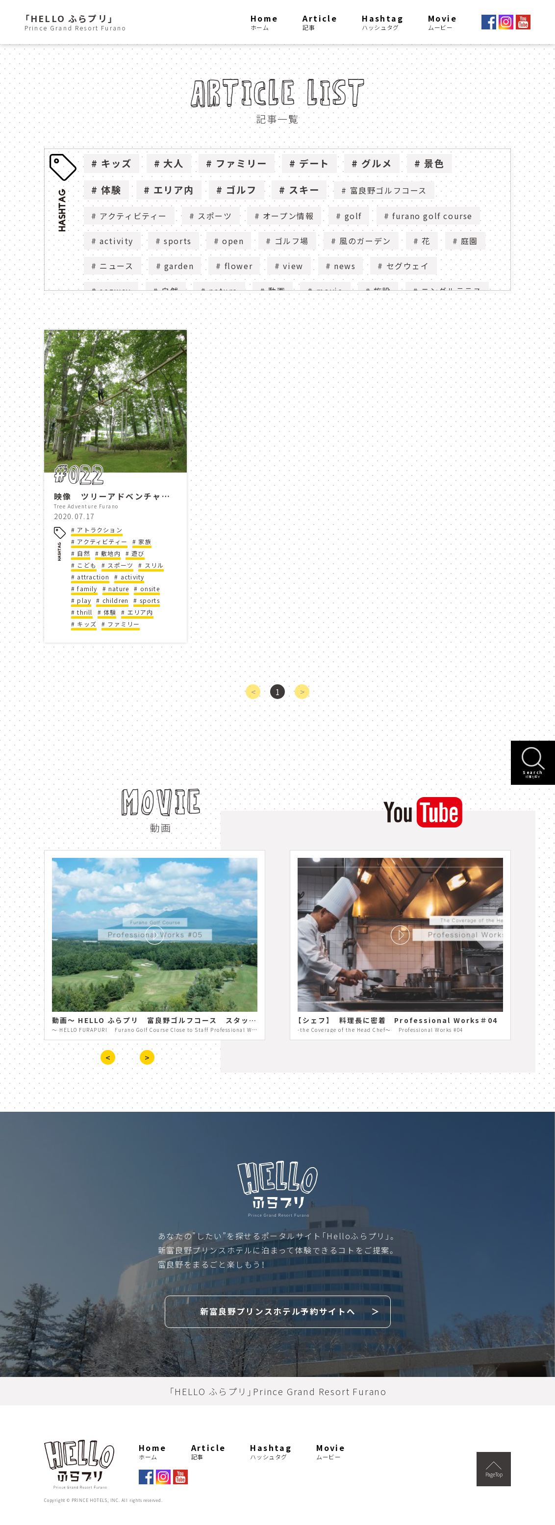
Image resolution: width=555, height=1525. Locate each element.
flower (239, 266)
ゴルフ (241, 190)
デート (314, 163)
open (233, 241)
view (293, 266)
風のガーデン (365, 241)
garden (179, 266)
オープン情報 (288, 216)
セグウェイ (407, 266)
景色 (434, 163)
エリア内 (174, 190)
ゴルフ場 (292, 241)
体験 (111, 190)
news (344, 266)
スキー (304, 190)
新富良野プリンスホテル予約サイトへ (278, 1310)
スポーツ (215, 216)
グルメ (376, 163)
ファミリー (241, 163)
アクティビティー (133, 216)
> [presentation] (147, 1057)
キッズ (116, 163)
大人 (173, 163)
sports (178, 241)
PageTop (494, 1467)
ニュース (116, 266)
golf (353, 216)
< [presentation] (107, 1057)
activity (116, 241)
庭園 (469, 241)
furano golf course (432, 216)
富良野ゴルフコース (388, 190)
